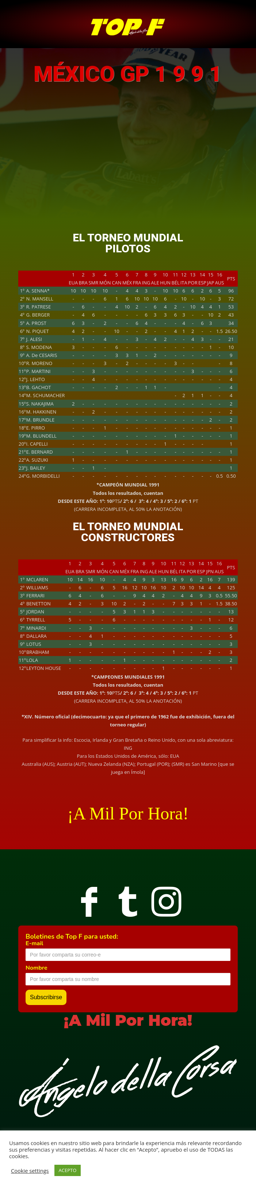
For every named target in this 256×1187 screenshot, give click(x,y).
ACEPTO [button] (68, 1170)
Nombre (36, 968)
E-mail (34, 943)
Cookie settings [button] (30, 1170)
